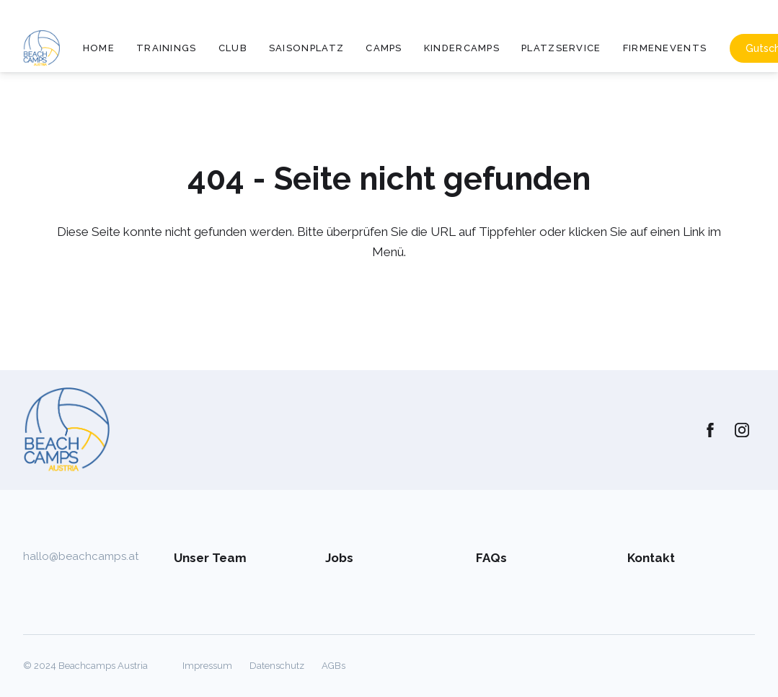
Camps (384, 48)
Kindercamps (462, 48)
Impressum (207, 665)
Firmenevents (665, 48)
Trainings (166, 48)
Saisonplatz (306, 48)
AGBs (333, 665)
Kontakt (651, 558)
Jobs (339, 558)
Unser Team (210, 558)
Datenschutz (276, 665)
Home (99, 48)
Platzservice (561, 48)
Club (232, 48)
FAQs (491, 558)
